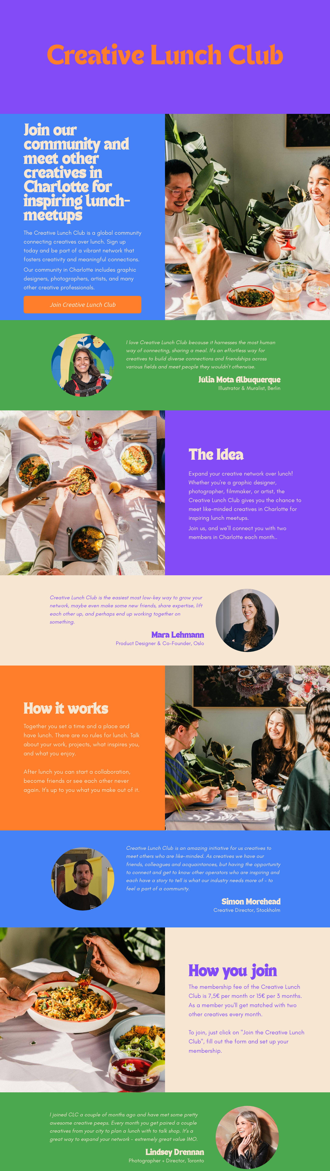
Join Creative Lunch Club (82, 304)
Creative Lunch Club (165, 57)
